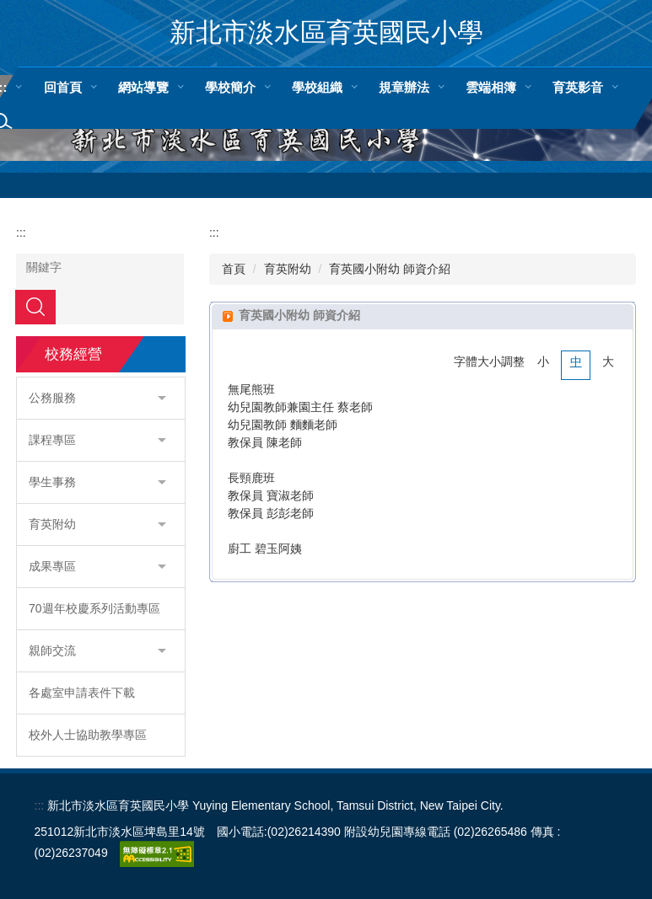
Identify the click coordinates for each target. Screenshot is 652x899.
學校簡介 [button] (230, 87)
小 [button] (543, 361)
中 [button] (576, 361)
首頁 (233, 269)
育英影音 (577, 87)
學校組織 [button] (317, 87)
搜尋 (35, 306)
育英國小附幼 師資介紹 (389, 269)
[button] (101, 398)
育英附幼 (287, 269)
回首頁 (63, 87)
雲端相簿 (491, 87)
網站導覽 (143, 87)
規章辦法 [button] (404, 87)
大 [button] (608, 361)
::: (21, 232)
